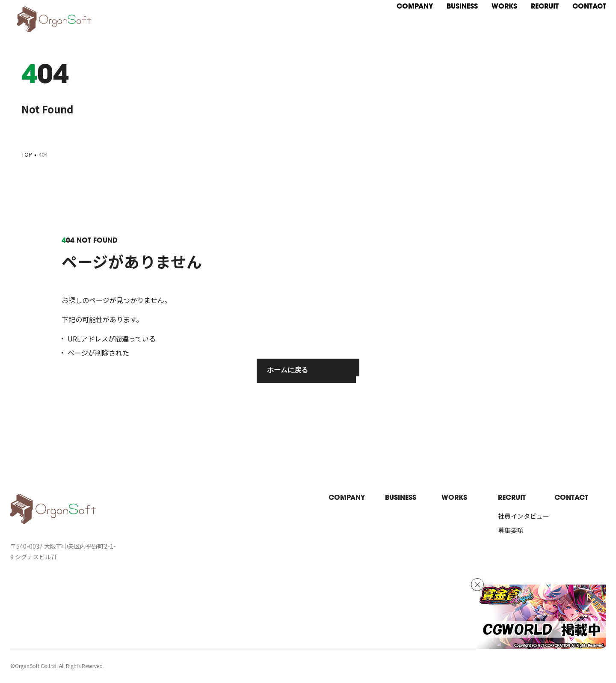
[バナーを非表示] (477, 584)
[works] (488, 11)
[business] (446, 11)
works (454, 498)
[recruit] (529, 11)
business (400, 498)
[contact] (573, 11)
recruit (512, 498)
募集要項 (511, 530)
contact (571, 498)
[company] (399, 11)
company (347, 498)
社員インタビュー (523, 515)
